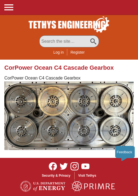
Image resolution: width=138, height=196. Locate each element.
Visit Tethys (87, 175)
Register (77, 52)
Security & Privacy (56, 175)
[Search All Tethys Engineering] (69, 41)
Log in (58, 52)
